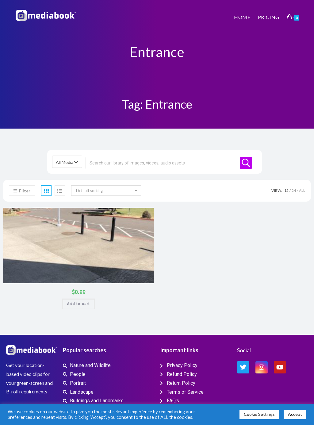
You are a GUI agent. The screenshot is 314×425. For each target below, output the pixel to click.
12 (286, 190)
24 (294, 190)
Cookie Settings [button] (259, 414)
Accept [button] (295, 414)
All (302, 190)
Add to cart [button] (78, 304)
